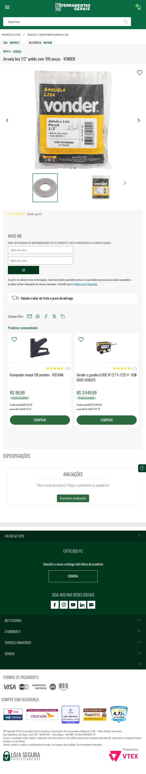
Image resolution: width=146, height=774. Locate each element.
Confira (73, 576)
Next (136, 375)
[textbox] (67, 21)
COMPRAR (40, 420)
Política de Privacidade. (86, 284)
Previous (10, 375)
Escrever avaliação (73, 498)
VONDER (17, 51)
